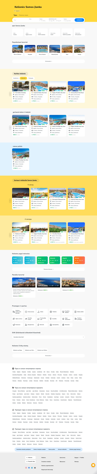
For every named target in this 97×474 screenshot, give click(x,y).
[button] (20, 20)
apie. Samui (26, 394)
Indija (25, 374)
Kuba (68, 377)
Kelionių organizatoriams (47, 465)
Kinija (72, 377)
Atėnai (23, 400)
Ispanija (34, 371)
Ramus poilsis (52, 449)
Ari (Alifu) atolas (63, 391)
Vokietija (47, 377)
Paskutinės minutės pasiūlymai (24, 449)
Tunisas (49, 374)
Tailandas (61, 380)
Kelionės (29, 457)
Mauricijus (25, 380)
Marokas (14, 380)
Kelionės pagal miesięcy (75, 449)
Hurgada (14, 391)
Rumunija (36, 380)
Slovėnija (52, 380)
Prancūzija (67, 380)
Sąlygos (76, 457)
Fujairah (37, 394)
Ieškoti (79, 20)
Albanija (72, 371)
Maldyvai (39, 374)
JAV (56, 380)
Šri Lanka (60, 374)
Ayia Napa (56, 397)
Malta (80, 377)
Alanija (14, 403)
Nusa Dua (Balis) (54, 391)
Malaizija (20, 380)
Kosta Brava (56, 400)
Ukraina (54, 374)
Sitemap (76, 461)
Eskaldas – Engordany (55, 394)
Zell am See (73, 394)
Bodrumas (29, 403)
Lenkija (30, 380)
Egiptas (18, 11)
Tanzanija (65, 374)
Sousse (47, 391)
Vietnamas (23, 377)
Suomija (72, 380)
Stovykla (47, 394)
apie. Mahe (28, 391)
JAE (44, 371)
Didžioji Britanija (16, 377)
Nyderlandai (36, 377)
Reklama (43, 457)
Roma (51, 400)
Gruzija (42, 377)
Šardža (42, 394)
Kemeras (35, 403)
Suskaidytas (50, 397)
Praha (14, 400)
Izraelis (58, 377)
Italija (57, 371)
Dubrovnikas (34, 397)
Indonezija (53, 377)
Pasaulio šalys (30, 461)
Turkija (14, 371)
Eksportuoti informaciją (47, 469)
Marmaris (40, 403)
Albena (78, 394)
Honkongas (29, 377)
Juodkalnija (39, 371)
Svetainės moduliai (46, 461)
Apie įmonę (62, 457)
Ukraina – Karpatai (32, 374)
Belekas (24, 403)
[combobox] (20, 20)
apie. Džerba (35, 391)
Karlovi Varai (78, 397)
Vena (68, 394)
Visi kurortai (48, 61)
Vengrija (80, 374)
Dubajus (32, 394)
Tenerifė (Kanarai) (77, 400)
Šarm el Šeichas (21, 391)
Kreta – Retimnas (40, 400)
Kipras (48, 371)
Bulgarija (24, 371)
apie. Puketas (20, 394)
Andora (70, 374)
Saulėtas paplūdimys (17, 397)
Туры (15, 15)
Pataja (14, 394)
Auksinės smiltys (26, 397)
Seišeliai (41, 380)
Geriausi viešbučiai (62, 449)
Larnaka (62, 397)
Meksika (44, 374)
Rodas (47, 400)
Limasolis (67, 397)
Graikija (29, 371)
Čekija (77, 380)
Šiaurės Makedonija (64, 371)
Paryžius (18, 400)
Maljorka (70, 400)
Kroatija (53, 371)
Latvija (76, 377)
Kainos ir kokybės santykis (40, 449)
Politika (82, 457)
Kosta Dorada (64, 400)
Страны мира (23, 15)
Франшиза (62, 461)
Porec (40, 397)
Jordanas (63, 377)
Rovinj (44, 397)
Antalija (19, 403)
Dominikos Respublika (17, 374)
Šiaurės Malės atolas (72, 391)
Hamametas (42, 391)
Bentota (80, 391)
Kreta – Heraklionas (30, 400)
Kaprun (63, 394)
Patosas (72, 397)
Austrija (75, 374)
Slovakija (47, 380)
